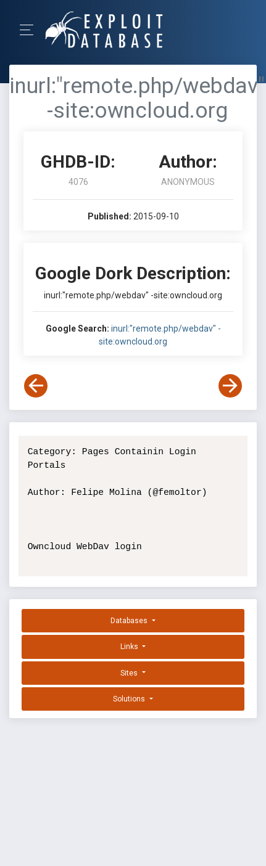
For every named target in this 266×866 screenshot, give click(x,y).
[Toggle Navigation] (30, 30)
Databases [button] (129, 620)
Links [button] (130, 646)
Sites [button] (129, 673)
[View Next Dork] (230, 386)
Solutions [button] (130, 699)
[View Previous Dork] (36, 386)
